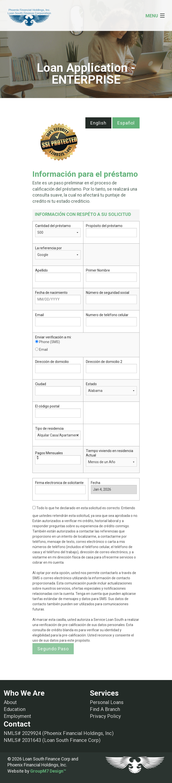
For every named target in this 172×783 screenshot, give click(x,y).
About (10, 702)
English (98, 123)
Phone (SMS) (47, 342)
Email (41, 350)
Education (14, 709)
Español (126, 123)
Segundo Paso (53, 648)
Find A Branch (105, 709)
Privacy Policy (105, 716)
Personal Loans (106, 702)
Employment (17, 716)
